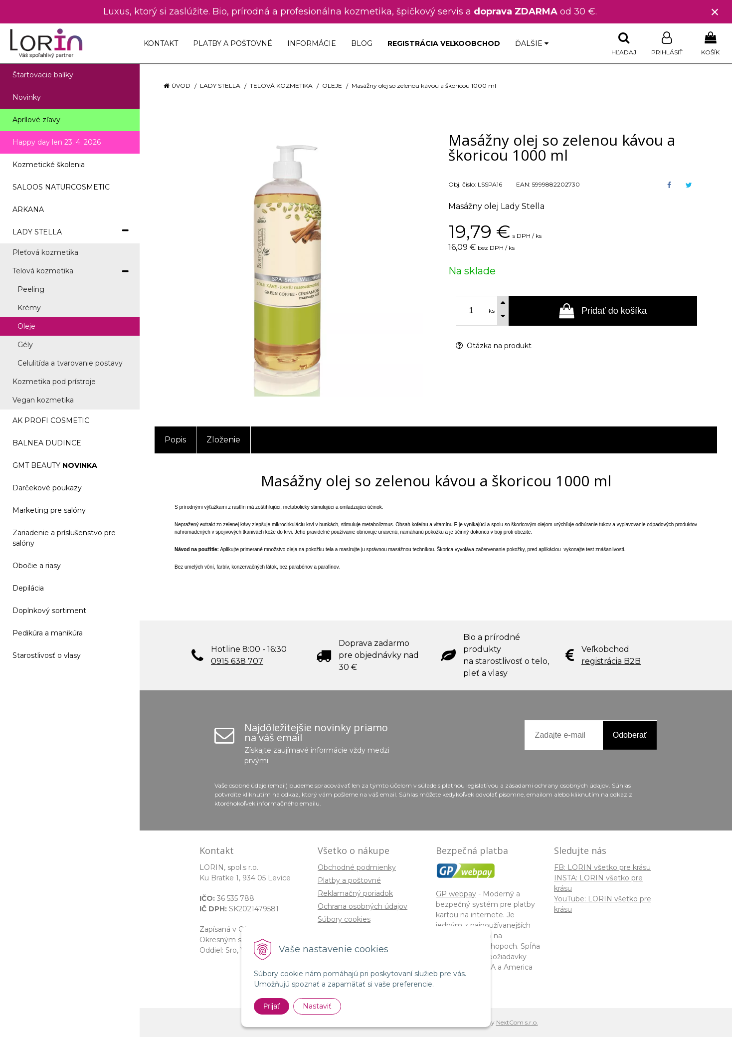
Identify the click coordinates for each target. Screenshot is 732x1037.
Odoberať (630, 735)
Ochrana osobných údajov (362, 906)
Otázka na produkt (494, 345)
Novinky (26, 97)
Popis (175, 439)
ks (492, 310)
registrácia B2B (611, 661)
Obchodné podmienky (357, 867)
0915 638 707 (237, 661)
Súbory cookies (344, 919)
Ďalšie (532, 43)
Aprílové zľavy (36, 119)
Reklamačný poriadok (355, 893)
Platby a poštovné (232, 43)
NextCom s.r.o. (517, 1022)
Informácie (311, 43)
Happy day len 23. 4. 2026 (56, 142)
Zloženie (223, 439)
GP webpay (456, 893)
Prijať (271, 1006)
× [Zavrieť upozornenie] (715, 11)
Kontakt (161, 43)
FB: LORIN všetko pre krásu (602, 867)
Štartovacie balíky (42, 74)
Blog (361, 43)
